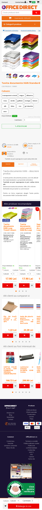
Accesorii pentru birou (28, 30)
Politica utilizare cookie (31, 443)
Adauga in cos (23, 506)
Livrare (31, 417)
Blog (10, 415)
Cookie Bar (31, 450)
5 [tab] (26, 342)
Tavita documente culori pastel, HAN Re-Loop (26, 227)
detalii (9, 147)
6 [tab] (29, 342)
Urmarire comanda (10, 446)
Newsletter (10, 417)
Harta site (31, 459)
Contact (10, 419)
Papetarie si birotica (10, 30)
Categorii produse (19, 24)
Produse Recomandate (33, 164)
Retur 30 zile (10, 448)
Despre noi (10, 413)
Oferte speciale (31, 412)
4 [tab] (26, 291)
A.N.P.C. (31, 452)
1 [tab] (16, 291)
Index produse (32, 410)
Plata (31, 419)
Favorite (10, 443)
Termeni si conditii (31, 441)
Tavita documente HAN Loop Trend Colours (9, 227)
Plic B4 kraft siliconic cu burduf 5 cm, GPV (10, 319)
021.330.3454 (12, 423)
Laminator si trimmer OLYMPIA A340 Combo (26, 369)
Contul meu (10, 441)
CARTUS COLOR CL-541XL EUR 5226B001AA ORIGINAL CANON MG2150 (10, 370)
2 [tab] (19, 291)
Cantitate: (18, 120)
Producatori (32, 414)
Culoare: (6, 270)
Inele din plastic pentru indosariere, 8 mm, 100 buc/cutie (26, 319)
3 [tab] (22, 291)
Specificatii (21, 164)
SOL (31, 454)
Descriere (8, 164)
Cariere (31, 457)
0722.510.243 (21, 126)
